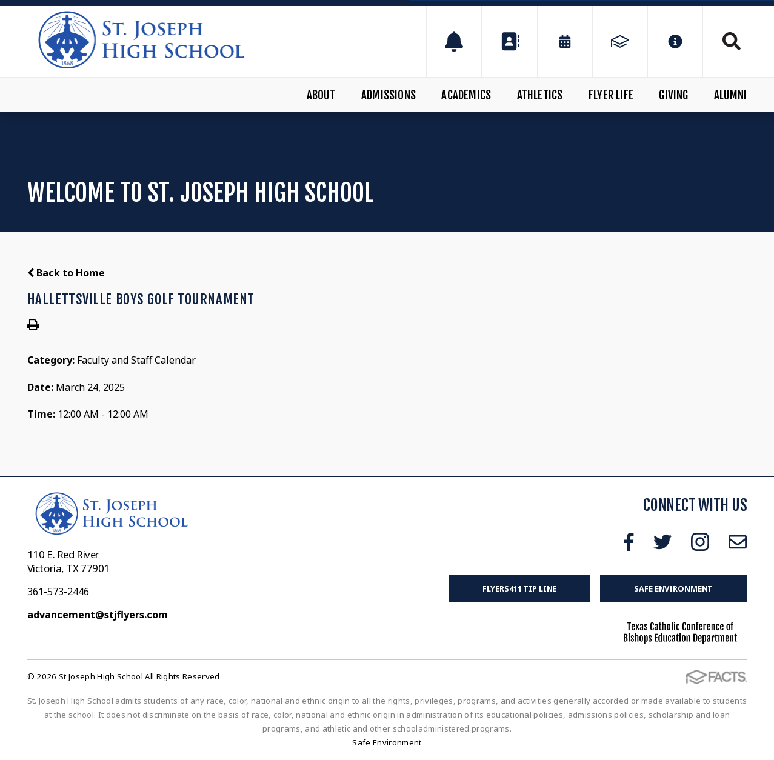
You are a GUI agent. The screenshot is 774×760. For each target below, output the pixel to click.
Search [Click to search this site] (731, 41)
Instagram (700, 542)
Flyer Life (611, 95)
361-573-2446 (58, 591)
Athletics (540, 95)
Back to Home (66, 272)
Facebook (629, 542)
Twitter (662, 542)
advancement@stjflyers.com (97, 614)
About (321, 95)
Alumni (730, 95)
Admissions (388, 95)
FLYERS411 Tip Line (519, 588)
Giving (673, 95)
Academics (466, 95)
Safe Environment (673, 588)
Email (738, 542)
